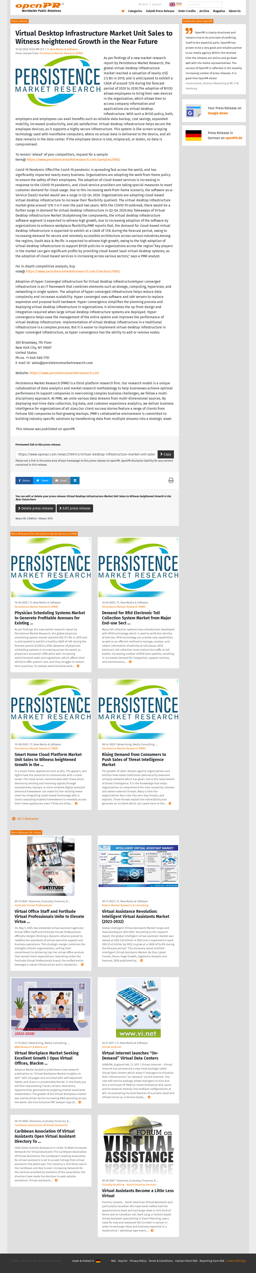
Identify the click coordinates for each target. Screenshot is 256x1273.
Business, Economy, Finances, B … (49, 901)
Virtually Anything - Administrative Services (129, 1184)
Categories (135, 11)
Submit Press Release (160, 11)
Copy (165, 454)
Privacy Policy (138, 1260)
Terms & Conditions (161, 1260)
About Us (235, 11)
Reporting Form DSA (212, 1260)
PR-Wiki (143, 4)
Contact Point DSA (186, 1260)
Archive (204, 11)
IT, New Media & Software (62, 49)
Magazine (219, 11)
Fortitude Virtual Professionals (33, 905)
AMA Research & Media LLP (31, 1047)
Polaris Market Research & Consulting (125, 905)
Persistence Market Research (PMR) (61, 53)
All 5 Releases (24, 819)
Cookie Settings (236, 1260)
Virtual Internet (111, 1047)
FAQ (113, 1260)
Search (231, 4)
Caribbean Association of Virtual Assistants (41, 1125)
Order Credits (187, 11)
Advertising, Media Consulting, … (137, 744)
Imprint (156, 4)
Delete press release (35, 508)
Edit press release (74, 508)
